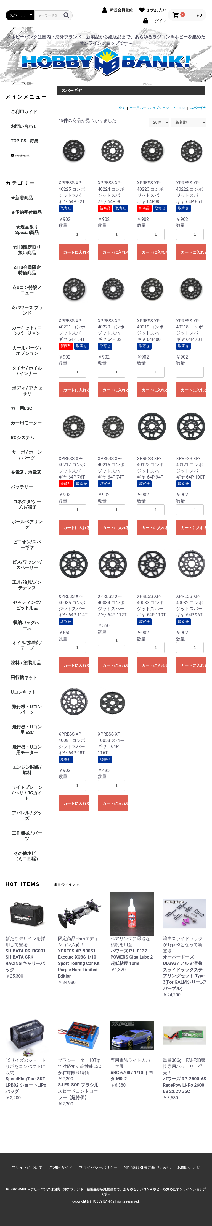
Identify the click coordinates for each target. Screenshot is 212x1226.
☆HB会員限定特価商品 (27, 270)
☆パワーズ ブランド (27, 310)
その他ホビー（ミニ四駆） (27, 856)
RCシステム (22, 437)
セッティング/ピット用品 (27, 605)
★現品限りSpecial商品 (27, 229)
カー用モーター (26, 423)
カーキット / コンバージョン (27, 330)
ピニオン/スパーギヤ (27, 544)
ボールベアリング (27, 524)
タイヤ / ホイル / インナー (27, 370)
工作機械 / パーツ (27, 835)
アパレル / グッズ (27, 815)
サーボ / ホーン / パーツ (27, 455)
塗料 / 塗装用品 (26, 662)
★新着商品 (22, 197)
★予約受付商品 (26, 212)
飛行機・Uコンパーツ (27, 709)
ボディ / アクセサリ (27, 391)
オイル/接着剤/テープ (27, 645)
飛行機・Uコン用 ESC (27, 729)
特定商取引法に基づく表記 (147, 1167)
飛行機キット (24, 677)
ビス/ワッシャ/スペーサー (27, 564)
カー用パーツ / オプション (27, 350)
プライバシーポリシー (98, 1167)
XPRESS (179, 108)
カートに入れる (76, 252)
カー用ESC (21, 408)
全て (122, 108)
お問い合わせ (24, 126)
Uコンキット (23, 692)
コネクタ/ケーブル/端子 (27, 504)
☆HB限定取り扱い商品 (27, 250)
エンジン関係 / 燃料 (27, 770)
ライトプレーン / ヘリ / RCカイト (27, 793)
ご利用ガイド (24, 111)
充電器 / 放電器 (26, 472)
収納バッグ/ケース (27, 625)
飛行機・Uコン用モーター (27, 749)
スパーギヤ (198, 108)
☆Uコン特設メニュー (27, 290)
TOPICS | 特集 (24, 141)
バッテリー (22, 487)
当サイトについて (27, 1167)
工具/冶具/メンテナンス (27, 585)
